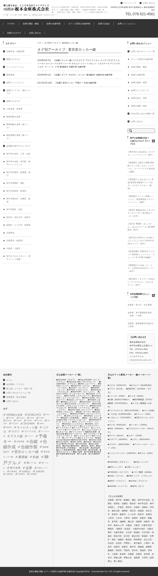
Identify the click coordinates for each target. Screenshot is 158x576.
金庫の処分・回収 (139, 98)
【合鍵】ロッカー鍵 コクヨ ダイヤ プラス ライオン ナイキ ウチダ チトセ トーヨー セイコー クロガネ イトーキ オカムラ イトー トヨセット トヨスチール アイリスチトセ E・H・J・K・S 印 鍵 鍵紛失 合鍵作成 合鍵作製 (78, 63)
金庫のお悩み (104, 23)
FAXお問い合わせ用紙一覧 (143, 113)
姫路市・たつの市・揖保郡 (18, 225)
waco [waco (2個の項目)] (42, 423)
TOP (39, 43)
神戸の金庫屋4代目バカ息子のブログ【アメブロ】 (140, 141)
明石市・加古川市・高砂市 (18, 217)
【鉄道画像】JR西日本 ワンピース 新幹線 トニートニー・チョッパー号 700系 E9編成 (141, 254)
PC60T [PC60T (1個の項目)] (41, 418)
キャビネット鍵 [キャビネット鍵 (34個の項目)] (27, 427)
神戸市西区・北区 (14, 209)
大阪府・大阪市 (13, 248)
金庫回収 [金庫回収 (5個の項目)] (40, 471)
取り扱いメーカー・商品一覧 (19, 388)
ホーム (9, 380)
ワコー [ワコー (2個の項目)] (30, 436)
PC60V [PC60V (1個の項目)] (8, 420)
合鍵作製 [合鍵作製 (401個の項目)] (29, 447)
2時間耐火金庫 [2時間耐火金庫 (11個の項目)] (14, 414)
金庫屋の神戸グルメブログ (18, 146)
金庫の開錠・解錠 (31, 23)
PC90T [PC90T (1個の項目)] (19, 420)
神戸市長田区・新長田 (16, 191)
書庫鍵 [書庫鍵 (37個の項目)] (23, 457)
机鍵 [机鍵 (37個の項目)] (36, 457)
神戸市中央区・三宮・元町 (18, 154)
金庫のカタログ (14, 33)
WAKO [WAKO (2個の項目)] (9, 427)
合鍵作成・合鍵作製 (15, 51)
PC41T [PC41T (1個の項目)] (11, 418)
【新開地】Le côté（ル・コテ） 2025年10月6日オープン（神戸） (141, 268)
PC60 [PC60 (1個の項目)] (32, 418)
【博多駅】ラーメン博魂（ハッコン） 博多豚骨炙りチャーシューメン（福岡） (141, 199)
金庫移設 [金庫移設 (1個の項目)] (21, 474)
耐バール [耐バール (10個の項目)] (32, 462)
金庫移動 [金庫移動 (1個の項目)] (9, 474)
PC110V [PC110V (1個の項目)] (15, 423)
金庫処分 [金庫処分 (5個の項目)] (26, 471)
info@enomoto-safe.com (141, 360)
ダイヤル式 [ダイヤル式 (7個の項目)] (30, 431)
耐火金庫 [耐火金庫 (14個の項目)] (15, 467)
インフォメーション (15, 67)
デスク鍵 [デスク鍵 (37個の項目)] (16, 436)
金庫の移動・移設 (139, 106)
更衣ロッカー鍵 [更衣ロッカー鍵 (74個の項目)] (26, 452)
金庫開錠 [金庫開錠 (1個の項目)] (33, 474)
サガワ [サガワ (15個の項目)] (15, 431)
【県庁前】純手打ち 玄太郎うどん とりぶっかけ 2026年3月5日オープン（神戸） (141, 240)
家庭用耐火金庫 (13, 117)
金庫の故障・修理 (139, 82)
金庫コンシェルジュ (127, 23)
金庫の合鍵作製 (53, 23)
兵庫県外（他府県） (15, 240)
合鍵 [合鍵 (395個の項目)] (33, 441)
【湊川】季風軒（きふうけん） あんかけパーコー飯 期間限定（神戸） (141, 227)
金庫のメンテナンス (140, 90)
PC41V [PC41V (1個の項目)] (22, 418)
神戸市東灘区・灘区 (15, 183)
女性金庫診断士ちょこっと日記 (140, 295)
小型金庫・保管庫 (14, 109)
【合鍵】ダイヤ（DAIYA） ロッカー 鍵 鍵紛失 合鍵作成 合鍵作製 (82, 75)
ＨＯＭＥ (11, 23)
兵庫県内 (10, 233)
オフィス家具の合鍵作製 (79, 23)
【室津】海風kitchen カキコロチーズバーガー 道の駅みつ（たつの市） (141, 213)
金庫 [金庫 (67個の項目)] (29, 468)
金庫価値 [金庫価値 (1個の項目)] (13, 471)
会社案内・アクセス (15, 384)
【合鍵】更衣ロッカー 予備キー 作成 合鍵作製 (75, 83)
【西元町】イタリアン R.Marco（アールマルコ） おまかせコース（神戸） (141, 282)
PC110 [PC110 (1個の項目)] (39, 420)
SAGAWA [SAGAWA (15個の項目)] (29, 423)
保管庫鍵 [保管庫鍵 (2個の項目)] (20, 441)
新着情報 (10, 75)
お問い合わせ (35, 33)
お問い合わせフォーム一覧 (143, 51)
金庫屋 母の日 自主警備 (140, 305)
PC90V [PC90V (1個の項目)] (29, 420)
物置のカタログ (13, 59)
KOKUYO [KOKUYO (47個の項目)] (34, 414)
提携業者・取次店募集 (16, 397)
